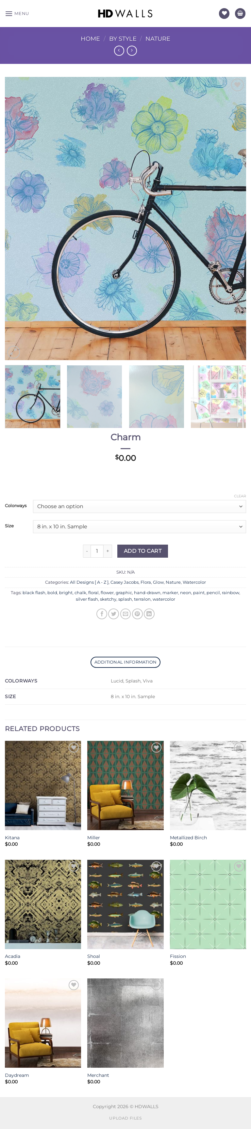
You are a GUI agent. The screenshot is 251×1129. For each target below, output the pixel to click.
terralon (142, 599)
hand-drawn (147, 592)
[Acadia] (43, 904)
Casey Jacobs (124, 582)
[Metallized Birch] (208, 785)
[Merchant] (125, 1023)
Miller (93, 838)
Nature (157, 38)
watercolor (164, 599)
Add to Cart (142, 551)
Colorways (15, 506)
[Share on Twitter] (113, 613)
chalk (80, 592)
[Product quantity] (97, 551)
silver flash (87, 599)
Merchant (98, 1075)
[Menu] (17, 14)
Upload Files (125, 1118)
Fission (178, 956)
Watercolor (194, 582)
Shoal (93, 956)
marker (170, 592)
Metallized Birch (188, 838)
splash (125, 599)
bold (52, 592)
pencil (213, 592)
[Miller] (125, 785)
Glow (158, 582)
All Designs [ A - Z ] (89, 582)
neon (185, 592)
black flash (34, 592)
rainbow (230, 592)
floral (93, 592)
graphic (124, 592)
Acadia (12, 956)
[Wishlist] (224, 13)
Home (90, 38)
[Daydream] (43, 1023)
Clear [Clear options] (240, 496)
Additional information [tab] (125, 662)
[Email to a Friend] (125, 613)
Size (9, 526)
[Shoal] (125, 904)
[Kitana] (43, 785)
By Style (123, 38)
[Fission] (208, 904)
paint (199, 592)
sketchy (108, 599)
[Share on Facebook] (101, 613)
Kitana (12, 838)
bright (66, 592)
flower (107, 592)
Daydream (17, 1075)
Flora (146, 582)
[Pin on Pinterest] (137, 613)
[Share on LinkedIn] (149, 613)
